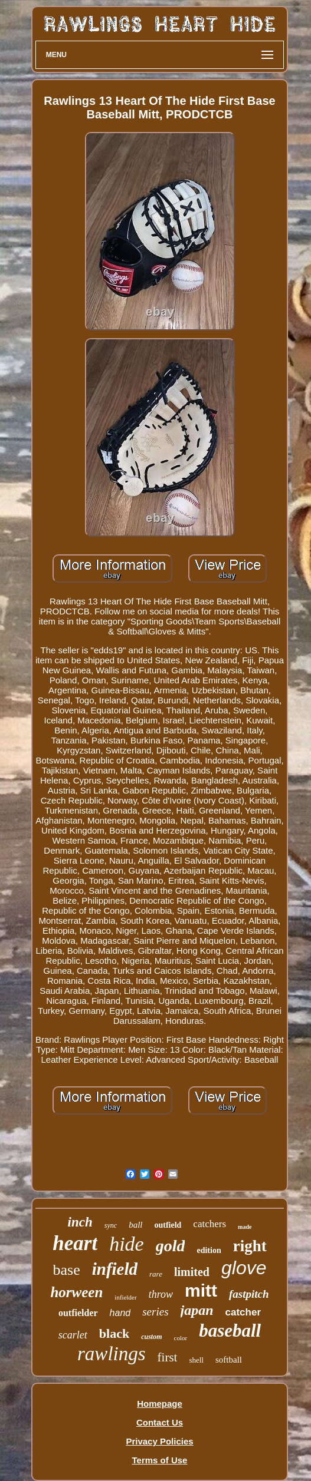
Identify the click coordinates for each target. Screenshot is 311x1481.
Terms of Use (160, 1460)
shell (196, 1360)
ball (135, 1224)
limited (191, 1271)
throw (161, 1294)
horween (76, 1292)
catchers (209, 1223)
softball (228, 1359)
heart (75, 1243)
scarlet (72, 1335)
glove (244, 1267)
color (181, 1337)
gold (170, 1246)
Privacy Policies (159, 1441)
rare (155, 1274)
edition (209, 1250)
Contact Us (159, 1422)
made (244, 1227)
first (168, 1357)
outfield (167, 1225)
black (114, 1333)
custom (151, 1337)
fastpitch (249, 1294)
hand (120, 1313)
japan (197, 1310)
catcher (243, 1312)
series (155, 1311)
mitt (201, 1290)
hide (126, 1244)
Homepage (159, 1404)
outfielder (78, 1313)
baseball (230, 1330)
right (250, 1246)
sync (110, 1225)
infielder (125, 1297)
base (66, 1269)
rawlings (111, 1353)
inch (80, 1222)
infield (115, 1268)
